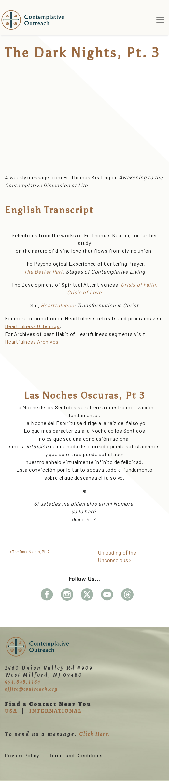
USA (11, 711)
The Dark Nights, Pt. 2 (29, 552)
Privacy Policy (22, 755)
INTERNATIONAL (55, 711)
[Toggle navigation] (160, 20)
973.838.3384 (23, 681)
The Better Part (43, 271)
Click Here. (94, 734)
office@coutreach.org (31, 689)
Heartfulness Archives (32, 342)
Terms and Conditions (76, 755)
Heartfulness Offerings (32, 326)
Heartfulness (57, 305)
